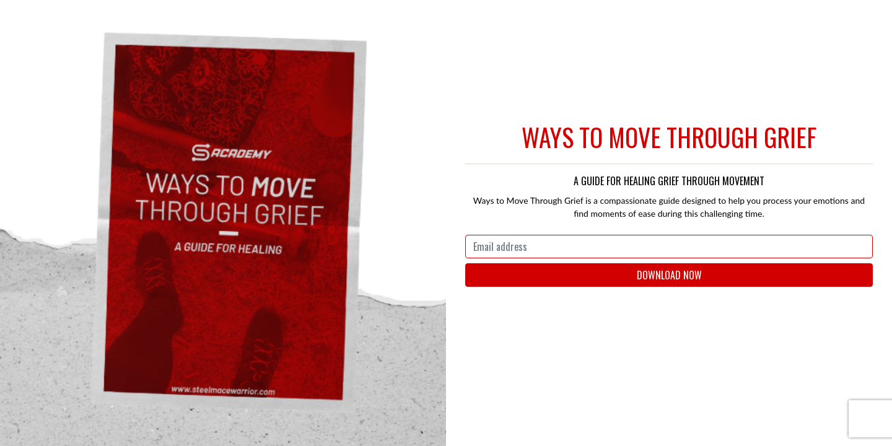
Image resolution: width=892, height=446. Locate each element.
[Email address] (669, 246)
